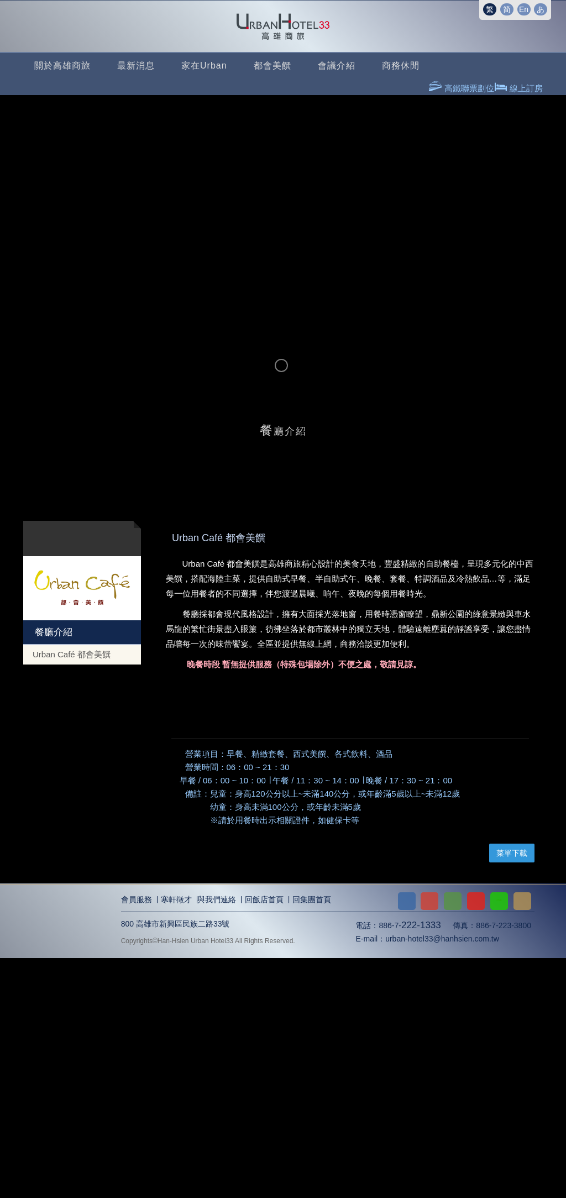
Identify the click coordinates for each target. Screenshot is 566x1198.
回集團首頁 (311, 1140)
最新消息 (136, 65)
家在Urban (204, 65)
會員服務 (136, 1140)
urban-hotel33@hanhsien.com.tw (442, 1179)
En (523, 9)
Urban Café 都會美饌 (72, 654)
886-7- (410, 1165)
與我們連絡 (216, 1140)
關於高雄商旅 (62, 65)
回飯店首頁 (264, 1140)
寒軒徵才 (176, 1140)
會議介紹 (336, 65)
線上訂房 (525, 88)
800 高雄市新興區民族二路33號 (175, 1163)
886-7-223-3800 (503, 1165)
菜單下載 (511, 1093)
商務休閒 (401, 65)
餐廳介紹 (52, 632)
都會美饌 (272, 65)
